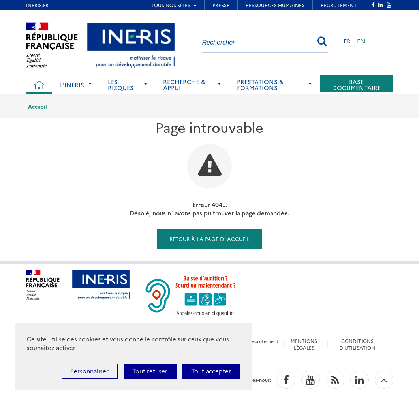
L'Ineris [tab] (72, 85)
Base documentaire (356, 84)
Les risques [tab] (120, 84)
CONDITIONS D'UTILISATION (357, 344)
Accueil (37, 106)
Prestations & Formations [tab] (260, 84)
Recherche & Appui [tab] (184, 84)
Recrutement (263, 340)
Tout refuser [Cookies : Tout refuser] (149, 371)
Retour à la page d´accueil (209, 238)
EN (361, 41)
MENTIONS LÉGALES (304, 344)
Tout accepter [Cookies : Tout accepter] (211, 371)
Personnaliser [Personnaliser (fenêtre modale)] (89, 371)
